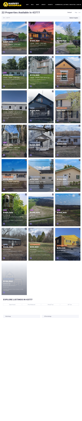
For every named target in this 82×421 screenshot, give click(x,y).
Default (69, 12)
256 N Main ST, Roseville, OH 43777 (38, 114)
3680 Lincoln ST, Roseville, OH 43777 (11, 79)
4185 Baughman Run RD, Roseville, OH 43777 (13, 216)
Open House (12, 304)
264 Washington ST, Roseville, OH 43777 (39, 149)
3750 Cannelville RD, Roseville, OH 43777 (66, 148)
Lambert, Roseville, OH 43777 (63, 216)
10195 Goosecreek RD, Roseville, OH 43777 (66, 45)
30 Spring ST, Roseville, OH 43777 (64, 114)
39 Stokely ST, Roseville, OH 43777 (37, 183)
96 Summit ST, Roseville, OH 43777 (11, 183)
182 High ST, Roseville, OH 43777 (64, 80)
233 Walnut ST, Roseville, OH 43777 (38, 79)
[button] (14, 5)
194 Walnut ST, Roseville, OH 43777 (64, 183)
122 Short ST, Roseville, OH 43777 (10, 149)
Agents (52, 4)
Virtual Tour (50, 304)
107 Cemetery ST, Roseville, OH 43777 (38, 251)
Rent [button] (39, 4)
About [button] (45, 4)
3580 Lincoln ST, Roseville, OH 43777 (38, 45)
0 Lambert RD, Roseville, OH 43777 (37, 216)
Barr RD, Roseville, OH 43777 (9, 285)
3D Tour (70, 304)
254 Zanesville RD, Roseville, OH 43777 (65, 252)
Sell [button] (34, 4)
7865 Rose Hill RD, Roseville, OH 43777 (11, 46)
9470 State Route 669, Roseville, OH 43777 (12, 251)
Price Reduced (31, 304)
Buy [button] (29, 4)
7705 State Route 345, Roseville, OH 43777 (12, 113)
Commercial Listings (63, 4)
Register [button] (74, 4)
